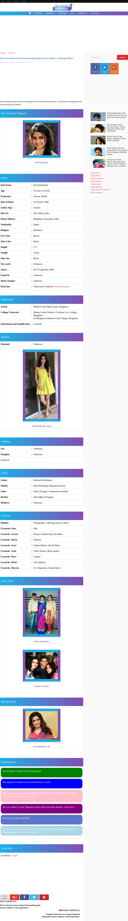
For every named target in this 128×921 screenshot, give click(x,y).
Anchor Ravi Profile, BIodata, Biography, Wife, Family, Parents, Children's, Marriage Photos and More (116, 163)
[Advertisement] (64, 33)
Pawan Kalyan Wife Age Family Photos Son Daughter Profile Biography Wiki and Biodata (117, 151)
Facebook (95, 69)
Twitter (104, 69)
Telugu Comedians (97, 178)
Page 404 (23, 1)
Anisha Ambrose (62, 286)
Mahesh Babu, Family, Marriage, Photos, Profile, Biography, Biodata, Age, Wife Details (116, 128)
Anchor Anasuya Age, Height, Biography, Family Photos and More (116, 139)
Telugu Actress (95, 176)
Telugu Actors (95, 173)
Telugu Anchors (96, 181)
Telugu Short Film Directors (100, 190)
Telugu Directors (96, 187)
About (3, 1)
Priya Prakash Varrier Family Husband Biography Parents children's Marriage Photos (20, 906)
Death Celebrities (96, 192)
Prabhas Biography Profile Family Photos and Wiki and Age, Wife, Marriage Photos (117, 115)
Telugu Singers (95, 184)
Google (14, 855)
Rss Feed (114, 69)
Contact (9, 1)
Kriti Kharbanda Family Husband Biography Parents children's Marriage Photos (36, 58)
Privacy (16, 1)
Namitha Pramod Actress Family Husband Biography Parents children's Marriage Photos (63, 907)
